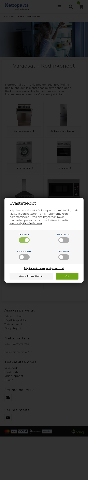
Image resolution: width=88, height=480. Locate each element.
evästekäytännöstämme (26, 223)
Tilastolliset (64, 255)
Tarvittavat (24, 238)
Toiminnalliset (24, 255)
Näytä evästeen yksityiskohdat (44, 268)
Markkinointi (63, 238)
